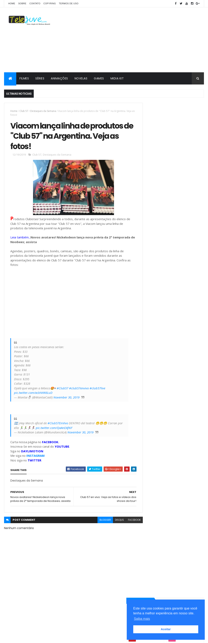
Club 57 (24, 111)
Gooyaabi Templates (68, 637)
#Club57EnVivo (58, 425)
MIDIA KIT (117, 78)
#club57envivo (79, 390)
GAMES (99, 78)
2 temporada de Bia (156, 485)
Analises (150, 460)
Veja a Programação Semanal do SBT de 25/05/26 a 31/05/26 (181, 370)
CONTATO (34, 3)
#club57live (97, 390)
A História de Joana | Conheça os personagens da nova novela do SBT (181, 356)
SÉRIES (39, 78)
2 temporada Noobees (158, 478)
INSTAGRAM (35, 458)
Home (11, 3)
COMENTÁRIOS (188, 403)
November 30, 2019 (66, 399)
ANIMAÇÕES (59, 78)
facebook (126, 525)
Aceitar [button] (166, 629)
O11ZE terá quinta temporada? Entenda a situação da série (181, 387)
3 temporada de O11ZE (157, 446)
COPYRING (49, 3)
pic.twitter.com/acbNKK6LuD (33, 395)
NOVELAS (81, 78)
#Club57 (62, 390)
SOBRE (22, 3)
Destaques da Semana (43, 111)
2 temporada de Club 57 (159, 493)
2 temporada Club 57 (157, 440)
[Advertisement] (130, 39)
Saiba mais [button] (142, 618)
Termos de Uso (68, 3)
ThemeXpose (26, 637)
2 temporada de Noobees (160, 500)
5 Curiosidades (154, 453)
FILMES (24, 78)
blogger (97, 525)
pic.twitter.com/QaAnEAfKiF (59, 430)
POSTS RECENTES (157, 403)
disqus (111, 525)
